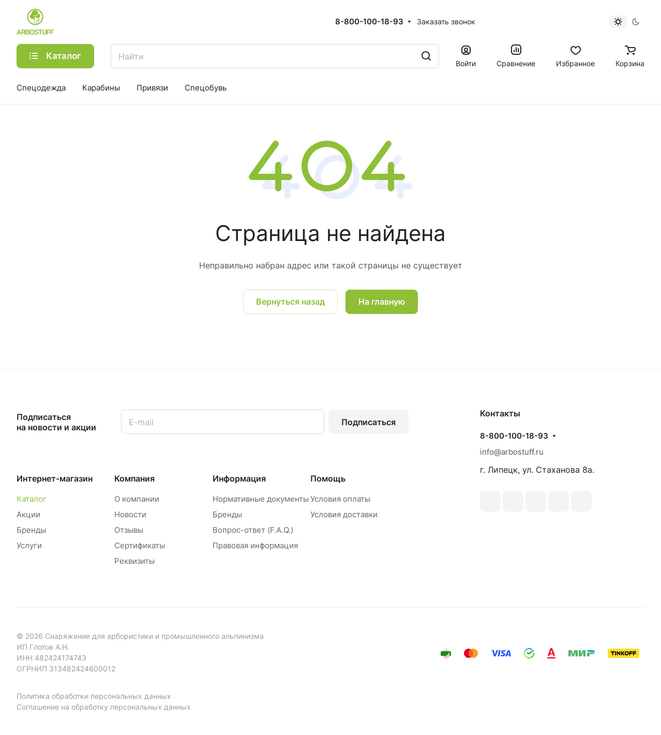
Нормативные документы (261, 499)
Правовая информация (255, 545)
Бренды (31, 530)
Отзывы (128, 530)
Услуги (29, 545)
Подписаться (368, 422)
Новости (130, 514)
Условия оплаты (340, 499)
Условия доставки (344, 514)
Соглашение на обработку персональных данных (104, 706)
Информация (239, 478)
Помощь (327, 478)
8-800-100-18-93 (369, 21)
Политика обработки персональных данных (94, 696)
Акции (28, 514)
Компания (134, 478)
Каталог (32, 499)
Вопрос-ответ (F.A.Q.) (253, 530)
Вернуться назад (290, 301)
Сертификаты (139, 545)
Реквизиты (134, 561)
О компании (136, 499)
